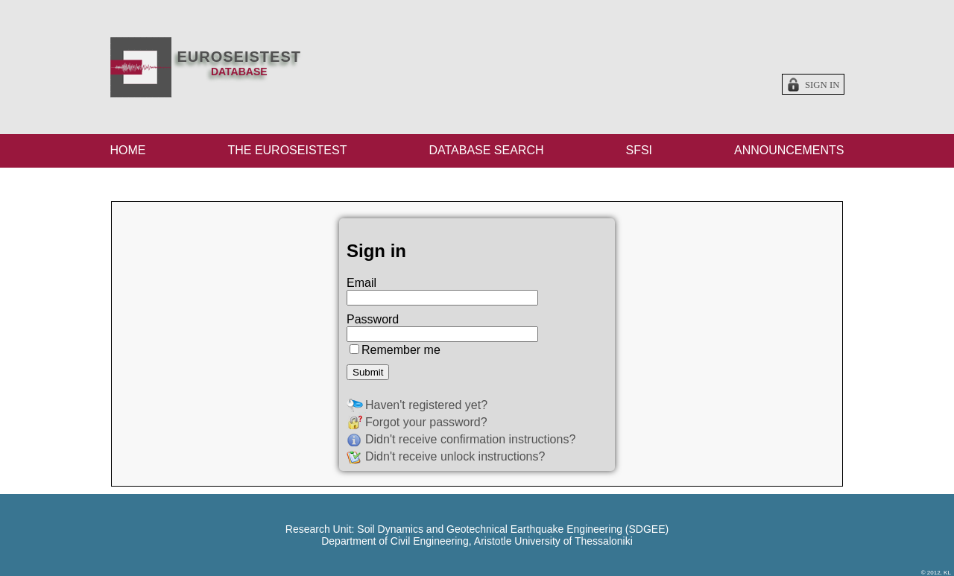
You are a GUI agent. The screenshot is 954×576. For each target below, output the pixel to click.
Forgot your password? (426, 422)
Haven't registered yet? (426, 405)
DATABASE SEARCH (486, 150)
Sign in (822, 85)
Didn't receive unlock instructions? (455, 456)
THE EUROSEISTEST (287, 150)
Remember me (400, 350)
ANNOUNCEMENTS (789, 150)
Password (373, 319)
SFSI (638, 150)
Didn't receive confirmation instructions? (470, 439)
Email (361, 282)
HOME (128, 150)
